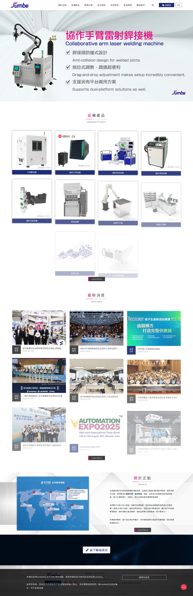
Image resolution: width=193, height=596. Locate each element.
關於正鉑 (62, 5)
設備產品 (75, 5)
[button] (14, 55)
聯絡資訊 (141, 5)
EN (178, 5)
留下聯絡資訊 (96, 562)
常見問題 (128, 5)
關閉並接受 (144, 577)
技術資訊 (115, 5)
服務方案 (88, 5)
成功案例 (101, 5)
